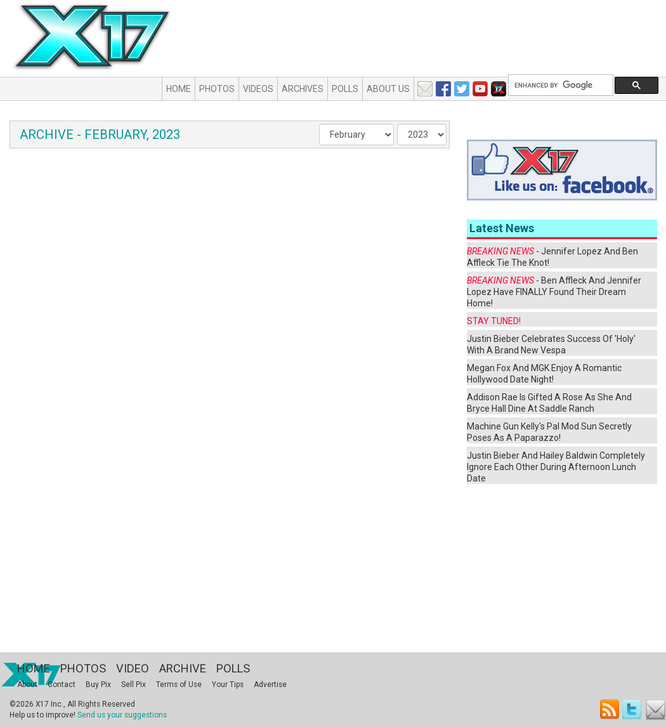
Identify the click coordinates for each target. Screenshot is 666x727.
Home (178, 89)
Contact (61, 684)
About (27, 684)
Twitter (632, 709)
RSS (609, 709)
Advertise (270, 684)
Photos (217, 89)
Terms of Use (179, 684)
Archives (302, 89)
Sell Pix (133, 684)
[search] (559, 85)
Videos (258, 89)
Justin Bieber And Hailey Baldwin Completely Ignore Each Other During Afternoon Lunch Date (556, 466)
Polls (345, 89)
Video (132, 668)
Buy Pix (98, 684)
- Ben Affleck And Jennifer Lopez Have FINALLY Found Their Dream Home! (554, 291)
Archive (182, 668)
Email (655, 709)
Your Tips (228, 684)
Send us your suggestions (122, 715)
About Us (388, 89)
